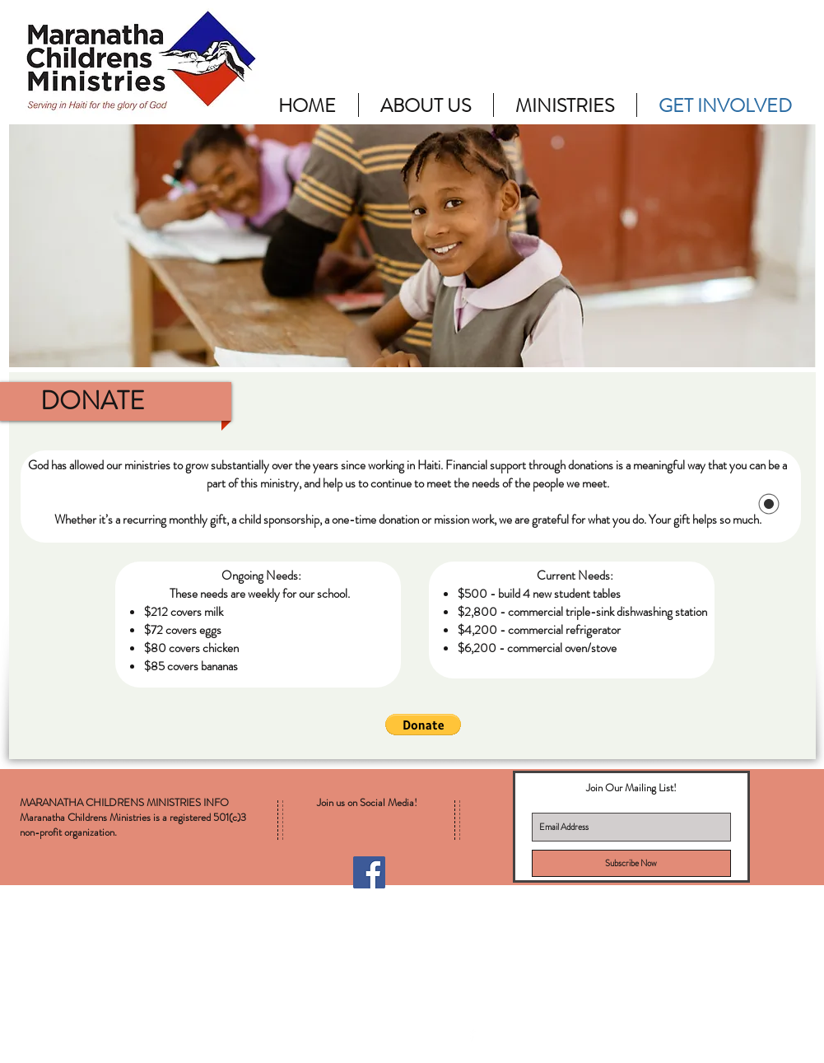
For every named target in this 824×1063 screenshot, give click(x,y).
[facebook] (472, 1033)
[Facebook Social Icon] (369, 872)
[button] (423, 724)
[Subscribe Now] (631, 863)
